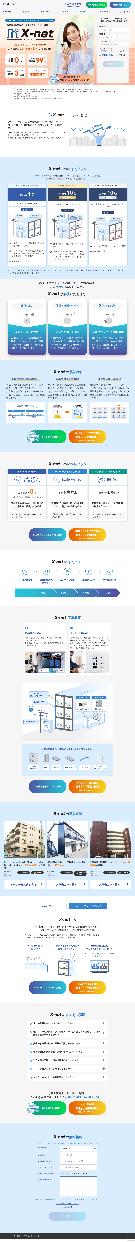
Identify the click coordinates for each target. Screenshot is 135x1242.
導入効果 (26, 11)
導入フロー (104, 11)
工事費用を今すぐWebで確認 (47, 786)
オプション (84, 11)
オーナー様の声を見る (23, 884)
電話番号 (102, 34)
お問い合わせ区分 (104, 48)
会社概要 (17, 1239)
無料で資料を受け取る (96, 4)
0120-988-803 (73, 3)
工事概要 (64, 11)
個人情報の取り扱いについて (110, 55)
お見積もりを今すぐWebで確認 (47, 534)
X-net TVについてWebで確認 (47, 987)
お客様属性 (41, 1147)
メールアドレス (104, 41)
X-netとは (7, 11)
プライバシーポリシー (32, 1239)
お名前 (101, 27)
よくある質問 (125, 11)
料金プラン (45, 11)
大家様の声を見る (66, 884)
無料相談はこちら (120, 4)
